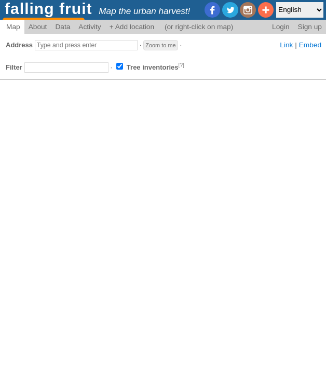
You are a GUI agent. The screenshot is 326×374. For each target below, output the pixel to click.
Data (62, 27)
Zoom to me (160, 45)
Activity (89, 27)
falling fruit (48, 8)
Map (13, 27)
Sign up (310, 27)
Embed (310, 45)
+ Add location (132, 27)
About (38, 27)
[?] (181, 65)
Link (286, 45)
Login (281, 27)
